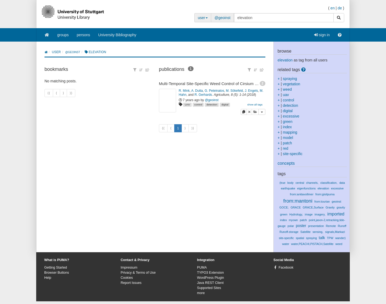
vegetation (291, 84)
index (287, 127)
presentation (316, 226)
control (198, 104)
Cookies (127, 278)
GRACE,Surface (313, 207)
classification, (328, 182)
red (285, 148)
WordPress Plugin (210, 278)
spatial (300, 238)
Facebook (286, 267)
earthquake (288, 188)
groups (63, 35)
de (340, 8)
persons (83, 35)
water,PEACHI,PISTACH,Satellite (312, 244)
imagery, (319, 214)
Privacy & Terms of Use (138, 272)
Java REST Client (210, 283)
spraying (290, 78)
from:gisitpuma (325, 194)
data (342, 182)
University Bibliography (117, 35)
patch (287, 143)
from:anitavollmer (301, 194)
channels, (312, 182)
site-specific (292, 154)
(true (282, 182)
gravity (341, 207)
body (290, 182)
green (287, 121)
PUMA (202, 267)
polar (291, 226)
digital (224, 104)
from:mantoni (298, 201)
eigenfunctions (306, 188)
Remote (331, 226)
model (288, 137)
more (201, 293)
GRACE (296, 207)
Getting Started (55, 267)
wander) (340, 238)
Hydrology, (296, 214)
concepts (286, 163)
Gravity (330, 207)
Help (47, 278)
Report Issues (131, 283)
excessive (291, 116)
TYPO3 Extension (210, 272)
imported (335, 213)
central (300, 182)
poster (301, 226)
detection (211, 104)
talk (322, 238)
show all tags (254, 104)
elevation (285, 60)
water (285, 244)
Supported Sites (209, 288)
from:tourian (322, 201)
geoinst (336, 201)
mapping (290, 132)
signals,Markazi (335, 231)
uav (286, 95)
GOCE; (284, 207)
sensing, (318, 231)
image (309, 214)
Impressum (129, 267)
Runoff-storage (289, 231)
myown (293, 220)
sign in (322, 35)
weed (287, 89)
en (333, 8)
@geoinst (222, 18)
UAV (187, 104)
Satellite (305, 231)
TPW (330, 238)
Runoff (342, 226)
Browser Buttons (56, 272)
